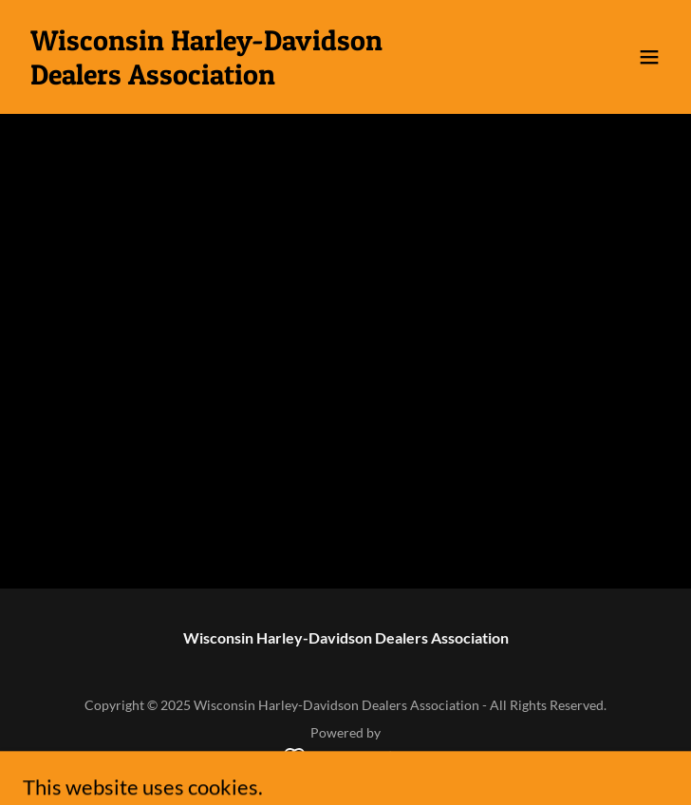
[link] (248, 78)
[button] (649, 57)
